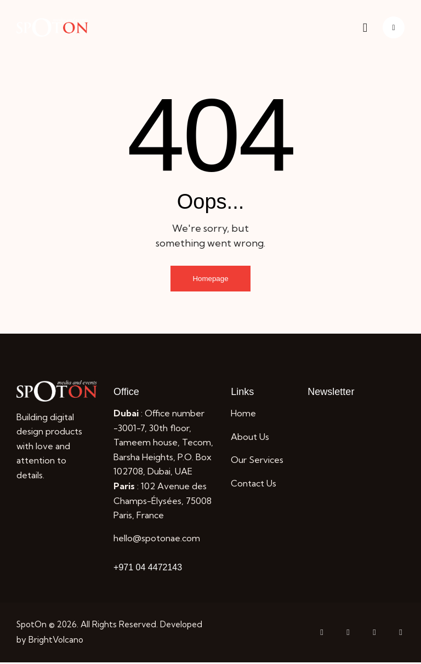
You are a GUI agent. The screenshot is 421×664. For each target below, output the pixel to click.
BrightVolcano (56, 641)
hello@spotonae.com (156, 539)
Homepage (211, 279)
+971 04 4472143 (147, 569)
